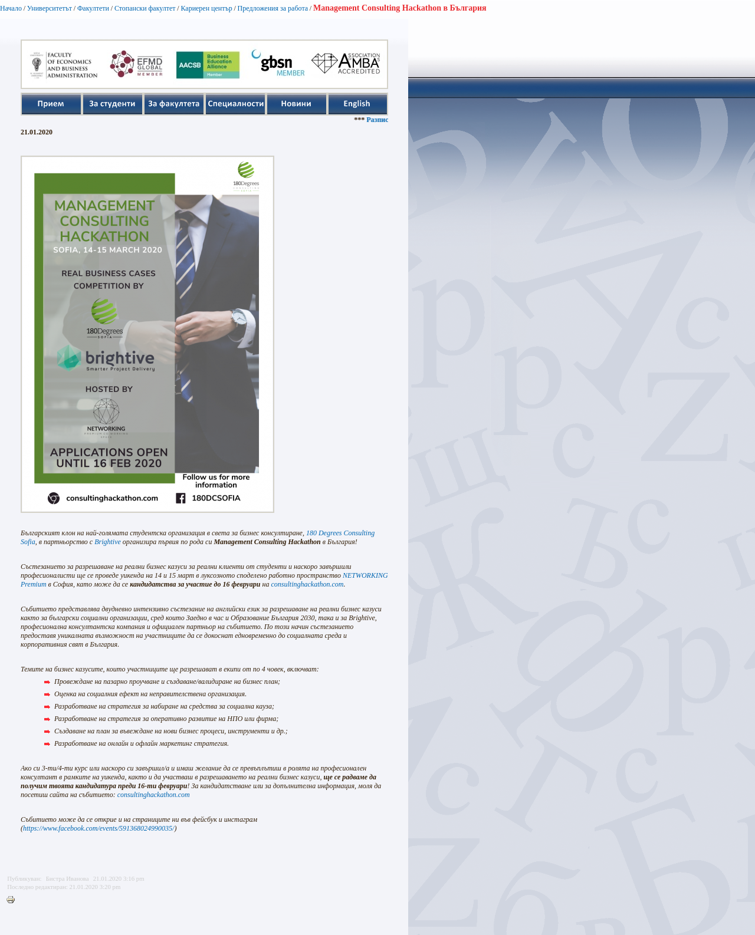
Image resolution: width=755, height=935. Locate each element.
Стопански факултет (145, 8)
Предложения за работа (273, 8)
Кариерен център (206, 8)
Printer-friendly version (13, 900)
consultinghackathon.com (153, 795)
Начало (11, 8)
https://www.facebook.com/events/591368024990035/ (98, 828)
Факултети (93, 8)
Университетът (49, 8)
